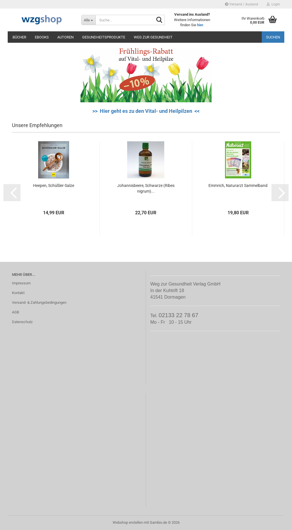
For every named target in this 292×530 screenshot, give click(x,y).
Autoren (65, 37)
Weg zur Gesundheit (153, 37)
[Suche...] (88, 20)
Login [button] (273, 4)
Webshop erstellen (128, 522)
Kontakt (18, 293)
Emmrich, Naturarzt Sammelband (237, 185)
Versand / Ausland (241, 4)
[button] (12, 192)
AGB (15, 312)
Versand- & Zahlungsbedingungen (39, 302)
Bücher (19, 37)
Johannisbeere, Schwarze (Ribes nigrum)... (146, 188)
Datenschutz (22, 322)
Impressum (21, 283)
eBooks (42, 37)
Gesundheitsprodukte (103, 37)
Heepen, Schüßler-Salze (53, 185)
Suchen (273, 37)
